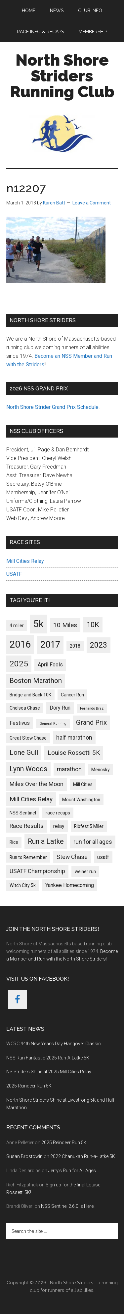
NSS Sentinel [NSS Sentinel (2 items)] (23, 812)
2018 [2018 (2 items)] (75, 646)
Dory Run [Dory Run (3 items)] (60, 708)
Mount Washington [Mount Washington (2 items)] (81, 799)
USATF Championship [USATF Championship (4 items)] (37, 871)
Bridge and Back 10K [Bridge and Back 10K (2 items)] (30, 694)
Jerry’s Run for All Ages (72, 1170)
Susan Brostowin (24, 1156)
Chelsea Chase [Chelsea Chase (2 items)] (25, 708)
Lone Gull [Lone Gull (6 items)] (24, 752)
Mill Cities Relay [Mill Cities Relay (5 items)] (31, 799)
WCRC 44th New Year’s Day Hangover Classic (53, 1043)
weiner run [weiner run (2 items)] (85, 871)
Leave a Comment (91, 202)
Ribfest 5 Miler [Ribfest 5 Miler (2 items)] (88, 826)
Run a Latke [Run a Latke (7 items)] (46, 841)
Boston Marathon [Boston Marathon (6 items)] (36, 681)
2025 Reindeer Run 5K (29, 1085)
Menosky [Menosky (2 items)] (100, 769)
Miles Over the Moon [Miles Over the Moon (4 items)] (36, 784)
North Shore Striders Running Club (62, 76)
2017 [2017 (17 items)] (50, 644)
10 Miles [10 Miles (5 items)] (65, 625)
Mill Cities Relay (25, 561)
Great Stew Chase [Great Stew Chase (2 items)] (28, 738)
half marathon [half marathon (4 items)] (74, 737)
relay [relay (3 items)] (58, 826)
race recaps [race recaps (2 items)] (58, 812)
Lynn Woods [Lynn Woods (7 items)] (28, 769)
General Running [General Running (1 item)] (52, 723)
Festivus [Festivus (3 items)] (20, 723)
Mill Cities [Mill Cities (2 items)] (83, 784)
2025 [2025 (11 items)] (19, 663)
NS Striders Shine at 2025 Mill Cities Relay (48, 1071)
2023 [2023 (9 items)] (98, 645)
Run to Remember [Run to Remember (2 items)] (28, 857)
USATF (14, 574)
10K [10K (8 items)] (93, 624)
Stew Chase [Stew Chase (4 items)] (72, 857)
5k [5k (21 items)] (38, 623)
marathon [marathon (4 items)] (69, 769)
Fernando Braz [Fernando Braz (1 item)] (91, 708)
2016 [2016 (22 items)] (20, 644)
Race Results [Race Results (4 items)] (27, 826)
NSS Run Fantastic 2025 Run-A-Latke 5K (47, 1057)
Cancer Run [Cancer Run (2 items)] (72, 694)
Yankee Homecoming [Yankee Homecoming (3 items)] (69, 885)
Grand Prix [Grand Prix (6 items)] (91, 722)
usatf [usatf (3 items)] (103, 857)
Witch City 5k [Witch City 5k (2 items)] (23, 885)
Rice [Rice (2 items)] (14, 842)
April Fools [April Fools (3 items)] (50, 664)
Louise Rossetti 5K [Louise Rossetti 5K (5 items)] (74, 752)
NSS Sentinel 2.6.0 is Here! (68, 1206)
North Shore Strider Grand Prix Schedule (52, 407)
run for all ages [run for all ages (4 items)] (92, 842)
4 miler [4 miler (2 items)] (17, 625)
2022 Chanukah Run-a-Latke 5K (82, 1156)
